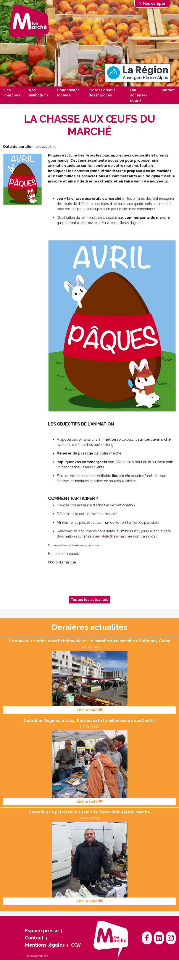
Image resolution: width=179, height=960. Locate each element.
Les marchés (12, 92)
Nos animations (38, 92)
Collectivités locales (68, 92)
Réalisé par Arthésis (36, 955)
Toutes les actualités (89, 600)
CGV (76, 945)
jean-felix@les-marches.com (117, 536)
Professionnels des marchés (102, 92)
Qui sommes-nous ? (138, 95)
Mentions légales (45, 945)
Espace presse (42, 930)
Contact (167, 90)
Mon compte (152, 4)
